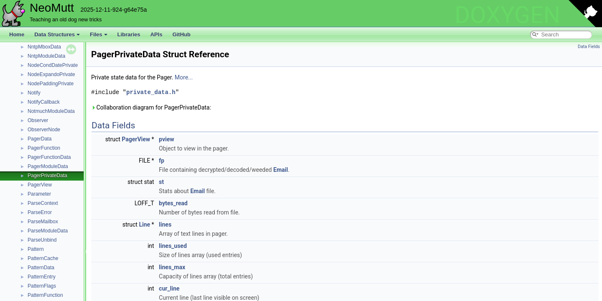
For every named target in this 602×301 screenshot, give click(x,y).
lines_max (172, 267)
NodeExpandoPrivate (51, 74)
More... (184, 77)
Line (144, 224)
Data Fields (589, 46)
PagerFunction (44, 148)
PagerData (39, 139)
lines (165, 224)
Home (16, 34)
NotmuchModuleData (51, 111)
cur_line (169, 288)
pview (166, 139)
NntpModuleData (46, 56)
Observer (38, 120)
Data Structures (57, 34)
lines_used (173, 245)
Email (280, 169)
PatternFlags (42, 286)
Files (98, 34)
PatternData (41, 267)
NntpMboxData (44, 47)
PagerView (40, 185)
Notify (34, 93)
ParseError (40, 212)
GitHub (181, 34)
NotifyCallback (44, 102)
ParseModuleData (48, 231)
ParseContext (43, 203)
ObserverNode (44, 130)
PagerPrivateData (47, 176)
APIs (156, 34)
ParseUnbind (42, 240)
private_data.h (151, 92)
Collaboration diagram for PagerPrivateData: (151, 107)
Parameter (39, 194)
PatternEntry (42, 277)
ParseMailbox (43, 221)
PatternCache (43, 258)
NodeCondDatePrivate (53, 65)
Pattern (36, 249)
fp (161, 160)
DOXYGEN (507, 15)
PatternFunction (45, 295)
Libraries (128, 34)
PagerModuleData (48, 166)
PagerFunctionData (49, 157)
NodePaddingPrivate (51, 84)
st (161, 182)
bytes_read (173, 203)
